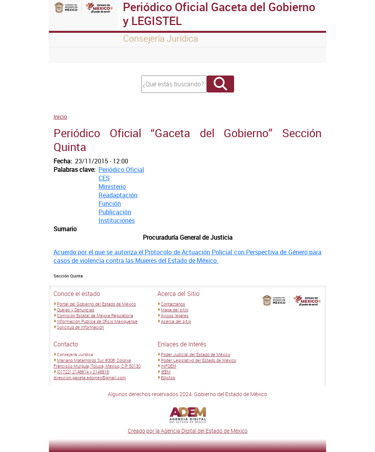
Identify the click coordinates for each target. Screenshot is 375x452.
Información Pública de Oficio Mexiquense (97, 321)
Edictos (168, 377)
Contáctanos (173, 304)
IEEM (166, 372)
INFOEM (168, 366)
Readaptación (118, 195)
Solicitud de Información (80, 327)
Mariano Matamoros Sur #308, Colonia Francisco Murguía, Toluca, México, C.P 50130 (97, 363)
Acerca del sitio (176, 321)
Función (110, 203)
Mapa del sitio (174, 310)
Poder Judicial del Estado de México (195, 354)
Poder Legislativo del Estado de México (198, 360)
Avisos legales (175, 315)
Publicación (115, 212)
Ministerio (112, 186)
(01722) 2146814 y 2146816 (83, 372)
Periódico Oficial (121, 169)
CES (104, 178)
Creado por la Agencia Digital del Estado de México (188, 430)
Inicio (60, 116)
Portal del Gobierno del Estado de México (96, 304)
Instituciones (117, 220)
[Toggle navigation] (64, 55)
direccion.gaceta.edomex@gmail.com (90, 377)
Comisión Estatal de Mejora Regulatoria (95, 315)
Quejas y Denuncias (75, 310)
